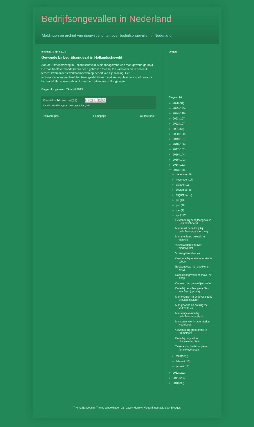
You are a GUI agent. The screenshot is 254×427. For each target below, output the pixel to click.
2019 (176, 139)
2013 (176, 170)
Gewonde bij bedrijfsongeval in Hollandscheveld (193, 222)
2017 (176, 149)
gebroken (80, 105)
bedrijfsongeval (59, 105)
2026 (176, 103)
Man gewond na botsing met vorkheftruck (191, 307)
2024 (176, 113)
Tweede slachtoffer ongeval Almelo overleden (191, 348)
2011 (176, 378)
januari (180, 366)
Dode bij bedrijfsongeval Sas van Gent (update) (192, 290)
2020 (176, 134)
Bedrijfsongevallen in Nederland (106, 19)
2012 (176, 372)
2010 (176, 383)
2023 (176, 118)
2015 (176, 159)
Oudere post (147, 116)
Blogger (175, 407)
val (88, 105)
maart (179, 356)
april (179, 215)
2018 (176, 144)
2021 (176, 128)
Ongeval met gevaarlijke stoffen (193, 283)
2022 (176, 123)
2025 (176, 108)
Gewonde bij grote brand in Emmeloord (191, 331)
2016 (176, 154)
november (182, 179)
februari (181, 361)
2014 (176, 164)
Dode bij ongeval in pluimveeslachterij (187, 340)
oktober (180, 184)
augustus (181, 195)
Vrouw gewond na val (187, 253)
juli (178, 200)
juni (178, 205)
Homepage (99, 116)
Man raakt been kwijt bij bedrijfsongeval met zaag (191, 230)
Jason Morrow (134, 407)
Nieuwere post (51, 116)
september (182, 189)
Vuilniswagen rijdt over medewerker (188, 246)
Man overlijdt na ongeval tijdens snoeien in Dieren (193, 298)
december (182, 174)
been (71, 105)
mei (178, 210)
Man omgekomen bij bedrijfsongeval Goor (189, 315)
